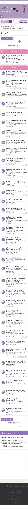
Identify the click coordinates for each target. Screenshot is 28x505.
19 (20, 76)
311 (18, 357)
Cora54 (20, 172)
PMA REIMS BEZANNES (14, 112)
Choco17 (20, 313)
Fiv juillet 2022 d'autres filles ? (16, 361)
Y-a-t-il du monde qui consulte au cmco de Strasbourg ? (16, 267)
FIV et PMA (15, 63)
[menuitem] (10, 492)
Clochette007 (21, 142)
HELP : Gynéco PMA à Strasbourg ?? (13, 311)
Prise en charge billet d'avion (16, 140)
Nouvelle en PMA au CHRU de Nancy (16, 121)
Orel (19, 373)
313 (23, 357)
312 (21, 357)
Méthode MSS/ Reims (14, 258)
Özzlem (20, 384)
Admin (20, 60)
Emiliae (20, 269)
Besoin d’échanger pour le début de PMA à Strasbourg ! (15, 291)
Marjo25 (20, 114)
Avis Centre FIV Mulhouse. (15, 181)
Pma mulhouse (11, 190)
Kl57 (19, 402)
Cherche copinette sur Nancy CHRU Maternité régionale (15, 321)
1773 (26, 88)
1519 (26, 108)
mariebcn (20, 283)
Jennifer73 (21, 363)
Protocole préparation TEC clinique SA (15, 228)
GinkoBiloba (21, 133)
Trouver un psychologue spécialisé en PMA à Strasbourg (16, 93)
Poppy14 (20, 123)
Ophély (20, 241)
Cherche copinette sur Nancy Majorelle (15, 170)
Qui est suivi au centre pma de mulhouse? (16, 349)
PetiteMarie (21, 192)
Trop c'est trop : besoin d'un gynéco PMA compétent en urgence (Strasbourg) (15, 280)
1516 (16, 108)
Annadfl (20, 323)
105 (21, 177)
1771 (19, 88)
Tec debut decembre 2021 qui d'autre (16, 371)
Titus (19, 411)
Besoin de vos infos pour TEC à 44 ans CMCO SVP (16, 149)
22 (26, 76)
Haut (26, 486)
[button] (19, 45)
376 (23, 274)
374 (18, 274)
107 (26, 177)
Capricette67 (21, 333)
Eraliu (19, 220)
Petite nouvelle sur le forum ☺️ (17, 390)
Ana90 (20, 83)
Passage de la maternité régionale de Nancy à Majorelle (16, 131)
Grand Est (5, 33)
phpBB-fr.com (17, 499)
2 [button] (15, 45)
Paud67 (20, 392)
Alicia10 (20, 183)
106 (23, 177)
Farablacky (21, 73)
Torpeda (20, 259)
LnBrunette (21, 230)
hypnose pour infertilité (14, 199)
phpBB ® (17, 491)
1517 (19, 108)
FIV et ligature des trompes (16, 341)
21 (24, 76)
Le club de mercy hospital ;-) (16, 102)
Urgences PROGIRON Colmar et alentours (16, 381)
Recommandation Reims (14, 208)
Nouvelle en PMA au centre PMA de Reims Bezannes (15, 238)
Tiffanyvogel (21, 161)
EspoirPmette (22, 251)
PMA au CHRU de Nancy (14, 71)
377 (26, 274)
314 (26, 357)
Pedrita (20, 151)
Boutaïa (20, 103)
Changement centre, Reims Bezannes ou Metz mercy (15, 248)
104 (18, 177)
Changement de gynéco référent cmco (14, 409)
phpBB (12, 495)
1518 (23, 108)
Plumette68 (21, 201)
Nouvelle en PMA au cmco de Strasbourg (16, 81)
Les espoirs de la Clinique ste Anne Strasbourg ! (16, 159)
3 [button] (17, 45)
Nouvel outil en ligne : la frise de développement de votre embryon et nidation (16, 56)
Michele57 (21, 342)
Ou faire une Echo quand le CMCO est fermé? (15, 331)
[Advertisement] (14, 464)
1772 (23, 88)
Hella (19, 209)
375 (21, 274)
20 (22, 76)
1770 (16, 88)
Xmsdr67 (20, 293)
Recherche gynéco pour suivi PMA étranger (15, 399)
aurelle (20, 95)
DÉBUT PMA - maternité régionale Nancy (14, 218)
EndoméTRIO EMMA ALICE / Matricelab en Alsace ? (15, 301)
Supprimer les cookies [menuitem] (15, 486)
